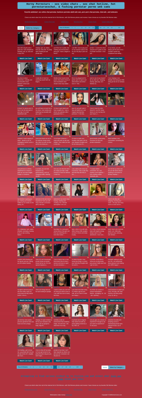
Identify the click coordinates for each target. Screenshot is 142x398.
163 (119, 27)
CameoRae (75, 257)
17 (104, 27)
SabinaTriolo (21, 136)
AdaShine (57, 318)
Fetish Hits (69, 395)
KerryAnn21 (21, 348)
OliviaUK (110, 318)
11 (82, 27)
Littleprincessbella (59, 45)
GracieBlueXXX (112, 287)
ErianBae (38, 227)
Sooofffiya (39, 76)
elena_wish (111, 197)
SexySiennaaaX (22, 106)
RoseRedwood (94, 257)
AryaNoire (93, 197)
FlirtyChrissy (94, 227)
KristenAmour (21, 227)
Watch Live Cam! (26, 58)
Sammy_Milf (75, 45)
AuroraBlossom (77, 136)
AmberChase (112, 166)
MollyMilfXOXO (40, 45)
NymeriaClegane (95, 106)
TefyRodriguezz (22, 197)
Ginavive (20, 318)
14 (93, 27)
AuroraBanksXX (95, 136)
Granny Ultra (65, 22)
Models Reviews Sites (31, 22)
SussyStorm (57, 166)
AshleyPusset (76, 166)
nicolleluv (111, 257)
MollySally (57, 197)
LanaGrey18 (111, 45)
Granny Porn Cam (49, 22)
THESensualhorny (23, 287)
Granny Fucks (92, 22)
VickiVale (74, 76)
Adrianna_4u (94, 287)
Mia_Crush (75, 318)
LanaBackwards (22, 166)
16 (100, 27)
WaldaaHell (93, 166)
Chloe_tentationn (77, 197)
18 (108, 27)
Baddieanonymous (59, 227)
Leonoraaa (111, 136)
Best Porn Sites (78, 22)
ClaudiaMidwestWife (60, 106)
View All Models (64, 27)
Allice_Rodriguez (59, 136)
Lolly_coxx (57, 348)
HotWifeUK (39, 106)
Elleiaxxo (56, 287)
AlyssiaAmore (58, 257)
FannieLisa (39, 166)
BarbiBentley (40, 136)
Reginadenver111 (77, 287)
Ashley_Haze (76, 106)
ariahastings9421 (113, 227)
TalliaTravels (94, 76)
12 (85, 27)
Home (21, 28)
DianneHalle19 (40, 287)
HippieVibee (39, 348)
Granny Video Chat (107, 22)
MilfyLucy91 (93, 45)
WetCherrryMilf (40, 197)
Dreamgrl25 (75, 227)
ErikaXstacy (21, 45)
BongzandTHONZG (23, 257)
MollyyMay (111, 106)
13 (89, 27)
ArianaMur (111, 76)
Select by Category (33, 28)
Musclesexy (57, 76)
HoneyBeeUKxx (40, 318)
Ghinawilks (93, 318)
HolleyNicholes (40, 257)
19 (111, 27)
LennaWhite (21, 76)
